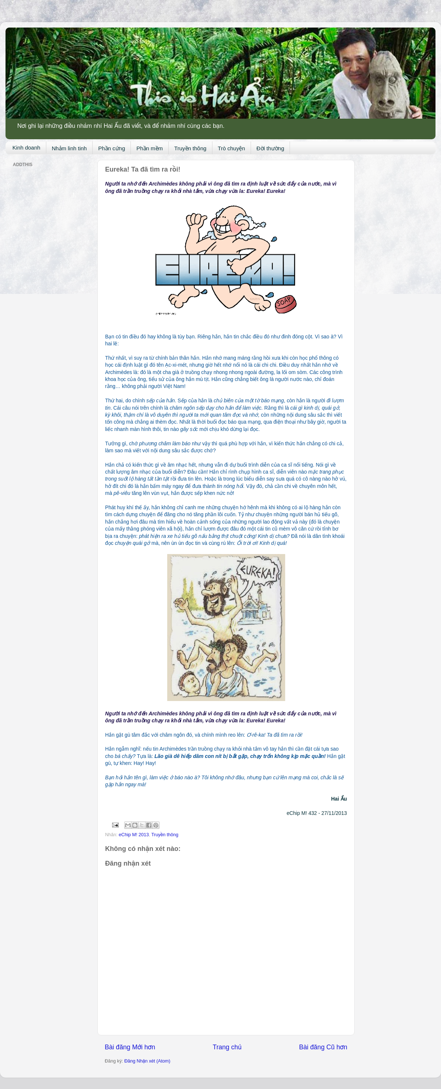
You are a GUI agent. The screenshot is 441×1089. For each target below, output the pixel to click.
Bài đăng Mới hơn (130, 1047)
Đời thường (270, 148)
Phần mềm (149, 148)
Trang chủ (227, 1047)
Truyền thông (190, 148)
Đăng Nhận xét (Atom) (147, 1061)
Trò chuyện (231, 148)
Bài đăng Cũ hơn (323, 1047)
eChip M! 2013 (134, 834)
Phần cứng (111, 148)
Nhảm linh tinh (69, 148)
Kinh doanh (26, 147)
